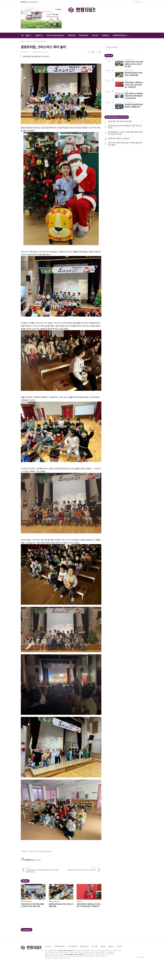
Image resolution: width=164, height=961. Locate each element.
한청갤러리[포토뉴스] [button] (121, 35)
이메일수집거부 (84, 946)
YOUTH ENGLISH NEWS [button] (56, 35)
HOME (22, 41)
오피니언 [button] (95, 35)
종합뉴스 (29, 41)
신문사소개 (48, 946)
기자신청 (118, 946)
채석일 (25, 52)
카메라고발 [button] (72, 35)
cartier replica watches (65, 950)
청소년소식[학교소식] (40, 41)
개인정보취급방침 (59, 946)
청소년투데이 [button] (84, 35)
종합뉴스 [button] (29, 35)
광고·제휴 (94, 946)
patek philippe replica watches (74, 954)
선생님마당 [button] (106, 35)
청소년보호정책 (72, 946)
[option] (41, 18)
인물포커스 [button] (39, 35)
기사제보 (102, 946)
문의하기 (110, 946)
